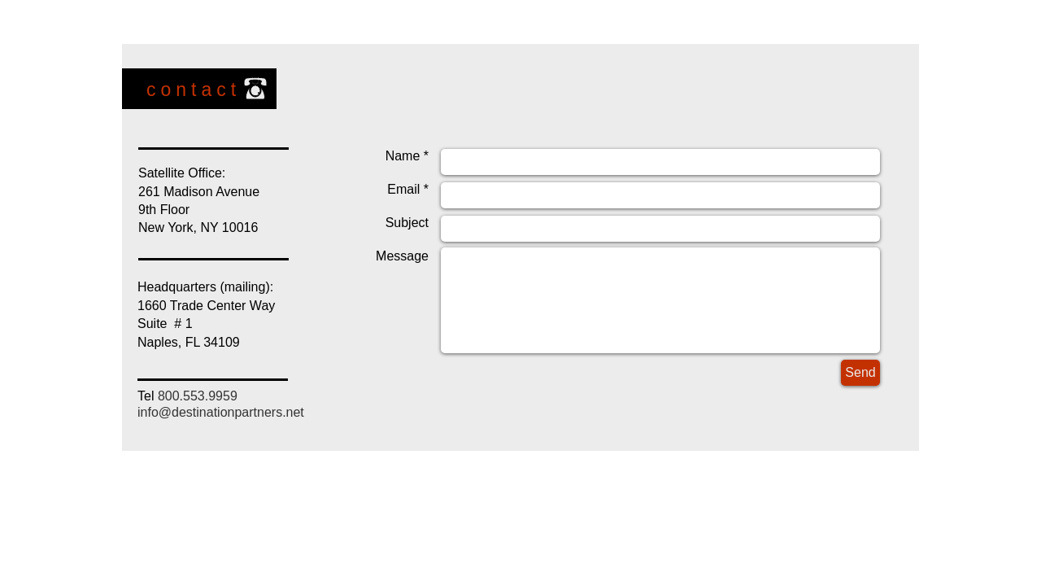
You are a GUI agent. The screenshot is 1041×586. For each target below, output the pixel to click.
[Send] (860, 373)
